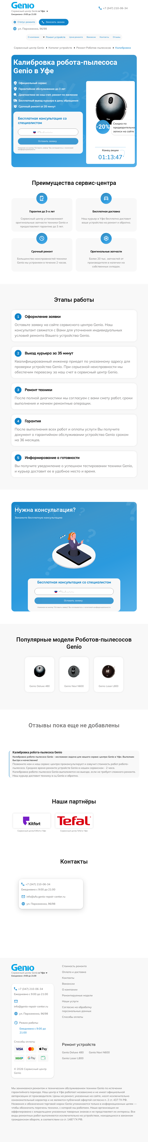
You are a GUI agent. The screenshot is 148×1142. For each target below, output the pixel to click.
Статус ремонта (24, 22)
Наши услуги (70, 1001)
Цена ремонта (76, 37)
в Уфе (43, 11)
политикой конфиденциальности (97, 607)
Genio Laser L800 (73, 1058)
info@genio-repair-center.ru (31, 1003)
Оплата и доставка (74, 972)
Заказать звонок (53, 22)
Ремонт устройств (55, 37)
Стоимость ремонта (74, 966)
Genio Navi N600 (99, 1052)
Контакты (104, 37)
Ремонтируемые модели (77, 995)
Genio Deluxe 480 (73, 1052)
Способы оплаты (72, 1016)
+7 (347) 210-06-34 (115, 8)
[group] (31, 823)
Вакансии (91, 37)
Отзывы (116, 37)
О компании (33, 37)
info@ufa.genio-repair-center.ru (43, 897)
